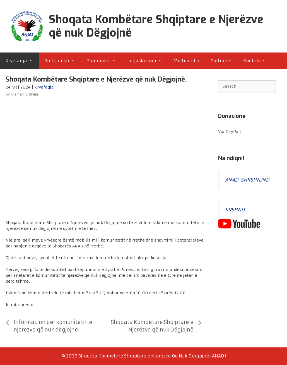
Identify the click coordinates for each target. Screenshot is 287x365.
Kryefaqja (22, 61)
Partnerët (221, 60)
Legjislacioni (147, 61)
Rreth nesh (62, 61)
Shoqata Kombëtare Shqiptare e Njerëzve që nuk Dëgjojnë (156, 26)
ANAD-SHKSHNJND (247, 180)
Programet (104, 61)
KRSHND (235, 210)
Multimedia (186, 60)
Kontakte (253, 60)
